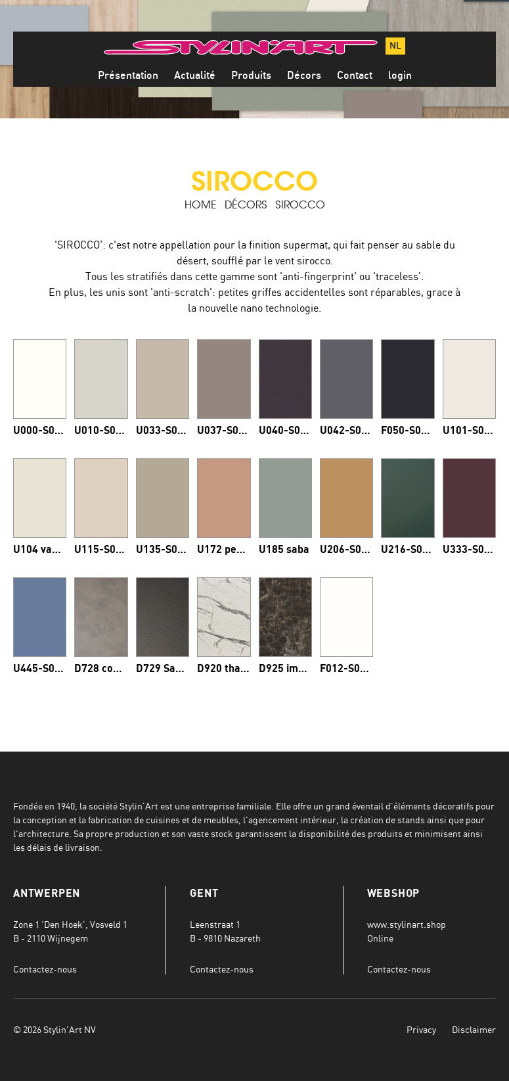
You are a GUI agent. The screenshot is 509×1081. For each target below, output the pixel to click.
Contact (354, 75)
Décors (304, 75)
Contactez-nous (45, 968)
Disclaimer (474, 1029)
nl (395, 46)
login (400, 75)
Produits (251, 75)
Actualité (194, 75)
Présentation (128, 75)
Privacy (421, 1029)
